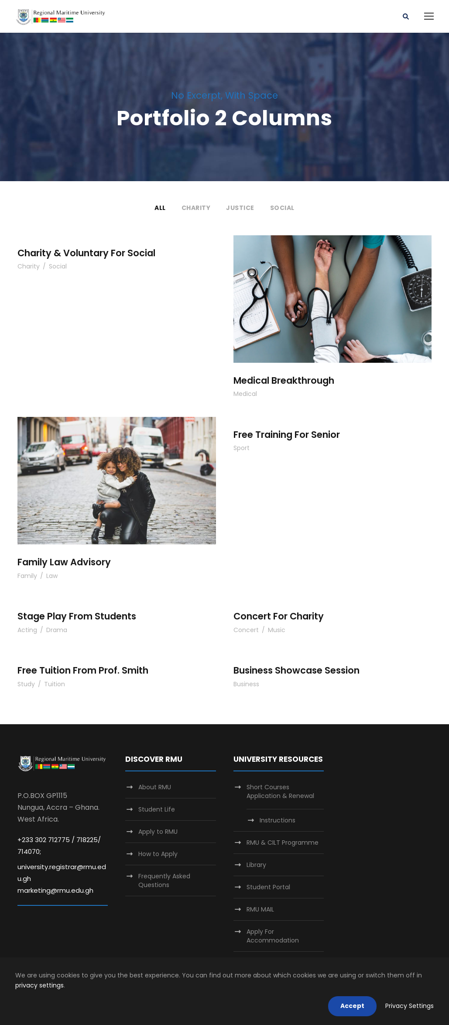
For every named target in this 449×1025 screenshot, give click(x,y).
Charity (196, 207)
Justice (240, 207)
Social (282, 207)
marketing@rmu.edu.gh (55, 890)
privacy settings (39, 985)
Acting (27, 630)
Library (256, 864)
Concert (246, 630)
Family (27, 575)
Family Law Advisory (64, 562)
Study (26, 684)
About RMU (154, 787)
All (160, 207)
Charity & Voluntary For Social (86, 253)
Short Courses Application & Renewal (280, 791)
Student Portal (268, 887)
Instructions (277, 820)
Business (246, 684)
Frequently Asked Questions (164, 880)
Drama (56, 630)
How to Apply (158, 854)
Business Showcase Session (296, 670)
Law (52, 575)
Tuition (54, 684)
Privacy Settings (409, 1005)
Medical (245, 393)
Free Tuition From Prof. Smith (82, 670)
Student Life (156, 809)
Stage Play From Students (76, 616)
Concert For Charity (278, 616)
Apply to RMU (158, 831)
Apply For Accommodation (273, 936)
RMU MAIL (260, 909)
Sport (241, 448)
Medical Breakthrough (283, 380)
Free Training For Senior (286, 434)
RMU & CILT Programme (283, 842)
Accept (352, 1005)
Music (276, 630)
